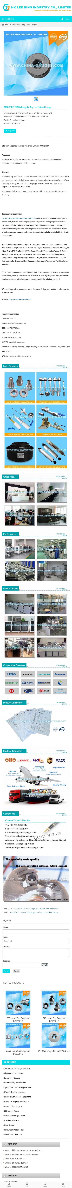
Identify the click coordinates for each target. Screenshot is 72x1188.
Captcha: (6, 961)
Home (7, 24)
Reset (16, 971)
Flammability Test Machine (15, 1082)
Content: (6, 946)
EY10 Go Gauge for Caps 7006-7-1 (54, 1051)
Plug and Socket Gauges (14, 1073)
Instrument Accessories (14, 1130)
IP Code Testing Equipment (15, 1092)
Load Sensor (9, 1125)
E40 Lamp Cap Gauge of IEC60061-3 (54, 1019)
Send (6, 971)
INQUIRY (10, 130)
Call (27, 1184)
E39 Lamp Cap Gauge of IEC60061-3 (18, 1019)
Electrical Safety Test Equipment (17, 1097)
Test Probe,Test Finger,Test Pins (17, 1068)
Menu (45, 1185)
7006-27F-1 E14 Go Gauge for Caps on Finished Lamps (36, 908)
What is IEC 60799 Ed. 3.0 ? (16, 1158)
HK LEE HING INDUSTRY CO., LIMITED (19, 218)
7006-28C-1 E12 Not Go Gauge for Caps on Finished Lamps (34, 912)
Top (63, 1184)
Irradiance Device (11, 1120)
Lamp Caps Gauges (28, 24)
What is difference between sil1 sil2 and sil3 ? (23, 1150)
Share (9, 1184)
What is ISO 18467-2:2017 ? (16, 1163)
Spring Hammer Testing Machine (17, 1087)
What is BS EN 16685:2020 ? (16, 1167)
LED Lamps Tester (11, 1111)
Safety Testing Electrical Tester (16, 1101)
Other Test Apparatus (13, 1134)
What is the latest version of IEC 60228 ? (21, 1154)
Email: (5, 937)
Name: (5, 927)
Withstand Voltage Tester (14, 1115)
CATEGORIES (8, 19)
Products (15, 24)
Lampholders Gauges (13, 1106)
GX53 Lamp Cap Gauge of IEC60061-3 (18, 1052)
